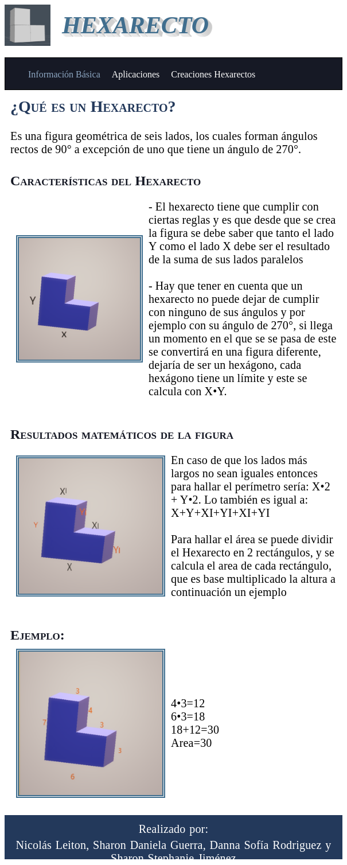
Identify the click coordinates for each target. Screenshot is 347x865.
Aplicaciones (136, 74)
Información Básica (64, 74)
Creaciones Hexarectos (213, 74)
